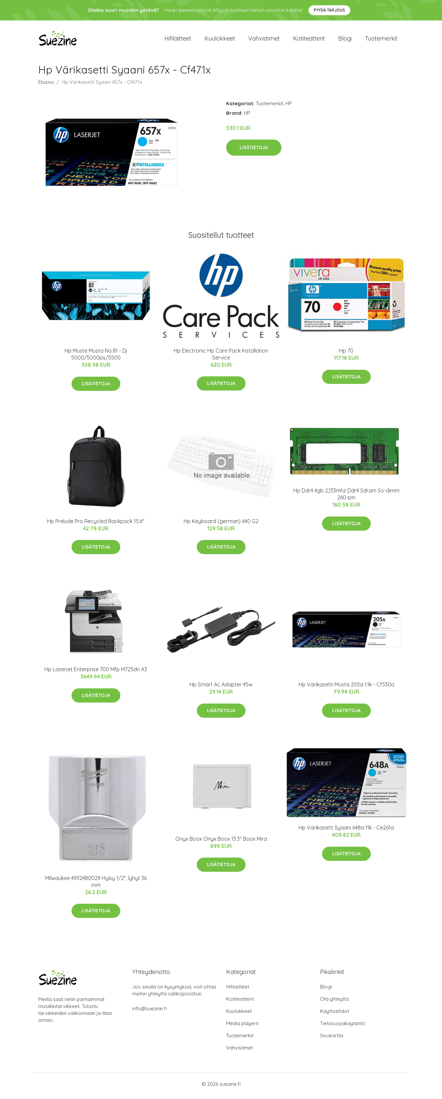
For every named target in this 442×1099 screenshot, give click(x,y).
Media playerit (242, 1027)
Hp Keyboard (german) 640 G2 (221, 524)
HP (288, 107)
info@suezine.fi (149, 1012)
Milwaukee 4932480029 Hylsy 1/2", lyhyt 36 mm (96, 885)
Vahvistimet (264, 40)
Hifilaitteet (177, 40)
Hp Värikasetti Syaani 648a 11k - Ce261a (346, 831)
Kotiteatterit (309, 40)
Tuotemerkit (381, 40)
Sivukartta (331, 1039)
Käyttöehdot (334, 1015)
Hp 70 (346, 354)
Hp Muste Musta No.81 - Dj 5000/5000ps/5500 (96, 357)
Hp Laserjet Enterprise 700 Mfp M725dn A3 (95, 673)
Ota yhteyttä (334, 1002)
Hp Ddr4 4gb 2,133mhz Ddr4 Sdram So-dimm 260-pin (346, 497)
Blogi (345, 40)
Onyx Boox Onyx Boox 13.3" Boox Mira (221, 842)
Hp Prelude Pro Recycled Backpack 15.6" (95, 524)
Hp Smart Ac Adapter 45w (221, 688)
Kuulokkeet (219, 40)
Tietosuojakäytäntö (342, 1027)
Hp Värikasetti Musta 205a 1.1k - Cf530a (346, 688)
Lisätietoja (254, 151)
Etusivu (46, 85)
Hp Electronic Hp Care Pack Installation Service (221, 357)
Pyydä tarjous (329, 10)
